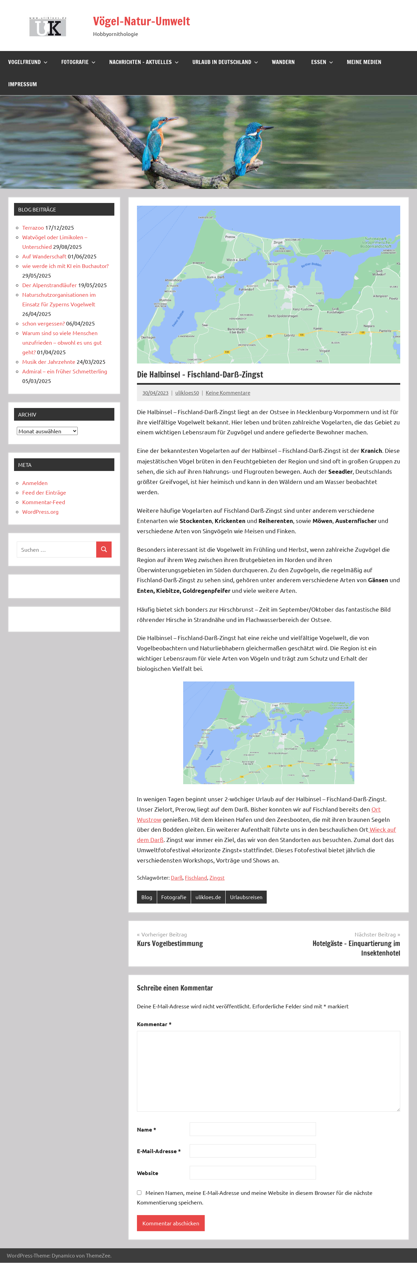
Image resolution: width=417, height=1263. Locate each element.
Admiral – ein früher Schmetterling (64, 371)
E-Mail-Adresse (159, 1151)
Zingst (217, 877)
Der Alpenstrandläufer (49, 284)
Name (146, 1129)
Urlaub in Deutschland (225, 62)
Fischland (196, 877)
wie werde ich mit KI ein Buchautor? (65, 265)
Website (147, 1173)
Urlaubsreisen (246, 897)
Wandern (283, 62)
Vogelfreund (28, 62)
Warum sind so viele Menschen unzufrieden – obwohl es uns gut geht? (62, 342)
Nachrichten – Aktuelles (144, 62)
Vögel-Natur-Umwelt (145, 20)
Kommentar (154, 1024)
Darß (176, 877)
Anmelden (35, 482)
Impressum (22, 84)
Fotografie (78, 62)
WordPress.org (40, 511)
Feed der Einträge (44, 492)
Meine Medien (364, 62)
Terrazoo (33, 227)
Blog (146, 897)
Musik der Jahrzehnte (48, 361)
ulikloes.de (208, 897)
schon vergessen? (43, 323)
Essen (322, 62)
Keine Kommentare (228, 392)
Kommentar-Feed (43, 501)
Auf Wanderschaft (44, 256)
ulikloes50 (187, 392)
